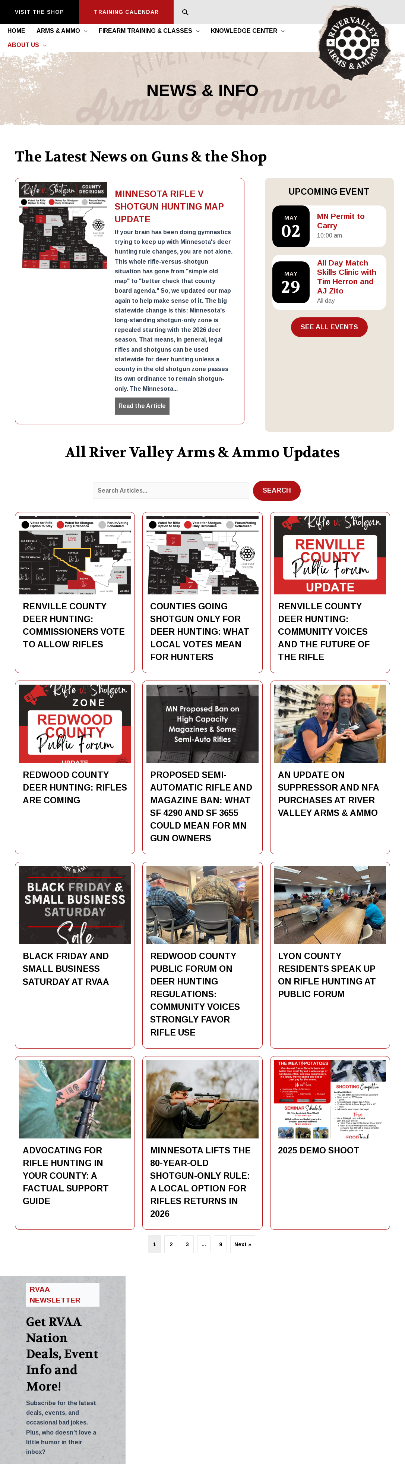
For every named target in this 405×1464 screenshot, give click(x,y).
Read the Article (144, 405)
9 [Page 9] (220, 1244)
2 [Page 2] (171, 1244)
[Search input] (171, 491)
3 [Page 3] (187, 1244)
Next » (242, 1244)
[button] (39, 12)
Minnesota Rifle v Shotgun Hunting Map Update (169, 206)
